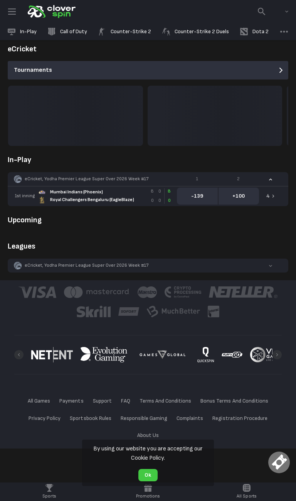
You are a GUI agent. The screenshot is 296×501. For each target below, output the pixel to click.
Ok (148, 475)
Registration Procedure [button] (239, 418)
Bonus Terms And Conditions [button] (234, 401)
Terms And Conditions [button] (165, 401)
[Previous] (19, 354)
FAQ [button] (125, 401)
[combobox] (281, 11)
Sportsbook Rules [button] (90, 418)
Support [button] (102, 401)
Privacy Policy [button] (45, 418)
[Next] (277, 354)
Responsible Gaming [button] (144, 418)
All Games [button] (39, 401)
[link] (51, 11)
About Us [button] (148, 435)
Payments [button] (71, 401)
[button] (148, 179)
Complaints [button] (190, 418)
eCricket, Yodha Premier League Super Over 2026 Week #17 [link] (87, 179)
